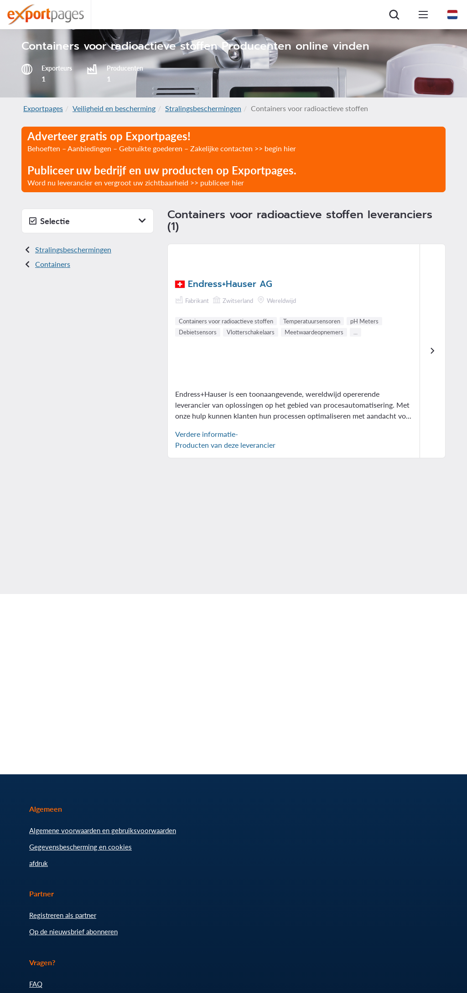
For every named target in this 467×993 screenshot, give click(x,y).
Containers (52, 264)
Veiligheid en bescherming (114, 108)
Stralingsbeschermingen (203, 108)
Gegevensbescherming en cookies (80, 847)
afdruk (38, 863)
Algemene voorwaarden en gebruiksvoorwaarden (102, 830)
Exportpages (43, 108)
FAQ (35, 984)
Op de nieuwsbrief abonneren (73, 931)
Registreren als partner (62, 915)
